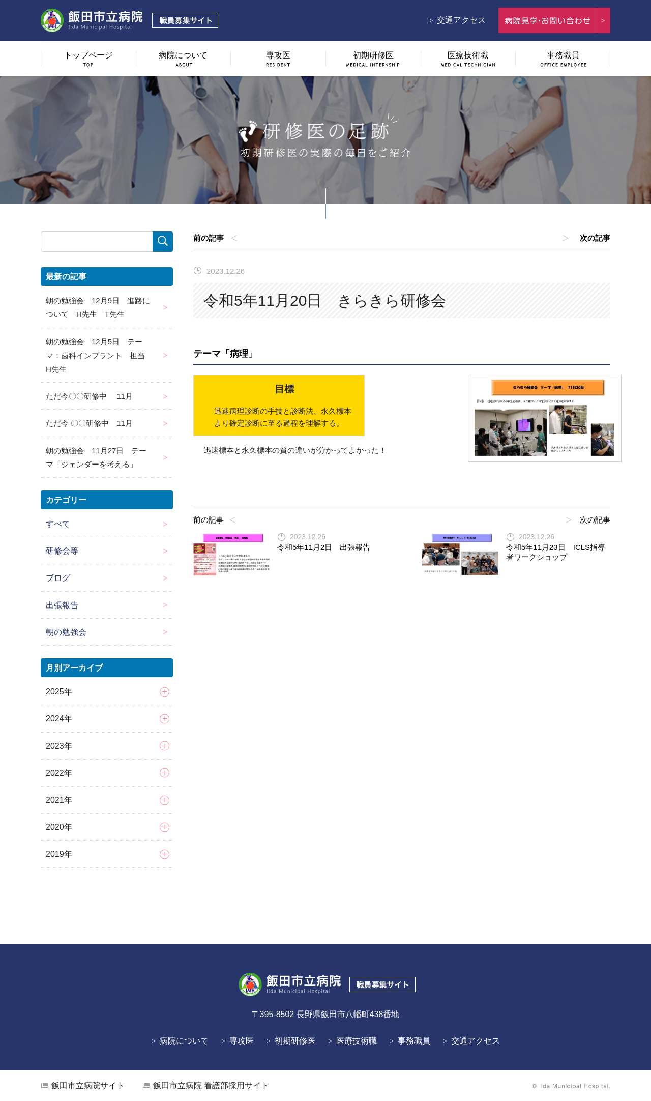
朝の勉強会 (66, 632)
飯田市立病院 (88, 1085)
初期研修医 (295, 1040)
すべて (58, 523)
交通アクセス (461, 20)
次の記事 (595, 238)
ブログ (58, 577)
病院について (184, 1040)
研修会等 (62, 550)
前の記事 (208, 238)
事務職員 (414, 1040)
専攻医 (241, 1040)
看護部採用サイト (211, 1085)
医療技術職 (356, 1040)
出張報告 (62, 605)
